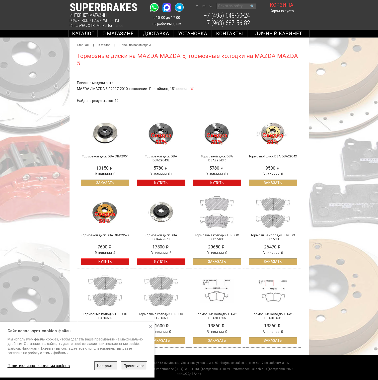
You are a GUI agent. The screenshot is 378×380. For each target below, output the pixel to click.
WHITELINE (111, 20)
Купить (161, 183)
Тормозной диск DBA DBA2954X (273, 156)
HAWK (96, 20)
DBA (73, 20)
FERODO (84, 20)
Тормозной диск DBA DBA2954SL (161, 158)
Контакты (229, 34)
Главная (83, 45)
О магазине (118, 34)
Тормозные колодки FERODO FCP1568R (105, 316)
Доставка (156, 34)
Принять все (134, 366)
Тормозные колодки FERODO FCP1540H (217, 237)
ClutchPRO (78, 25)
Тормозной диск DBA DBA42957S (161, 237)
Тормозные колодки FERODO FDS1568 (161, 316)
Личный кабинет (278, 34)
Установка (192, 34)
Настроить (106, 366)
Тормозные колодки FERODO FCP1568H (273, 237)
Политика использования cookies (38, 365)
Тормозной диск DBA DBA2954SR (217, 158)
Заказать (105, 183)
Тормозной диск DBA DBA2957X (105, 235)
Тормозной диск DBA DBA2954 (105, 156)
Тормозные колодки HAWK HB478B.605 (217, 316)
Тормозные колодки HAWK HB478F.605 (273, 316)
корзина (281, 5)
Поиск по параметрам (135, 45)
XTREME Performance (105, 25)
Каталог (83, 34)
